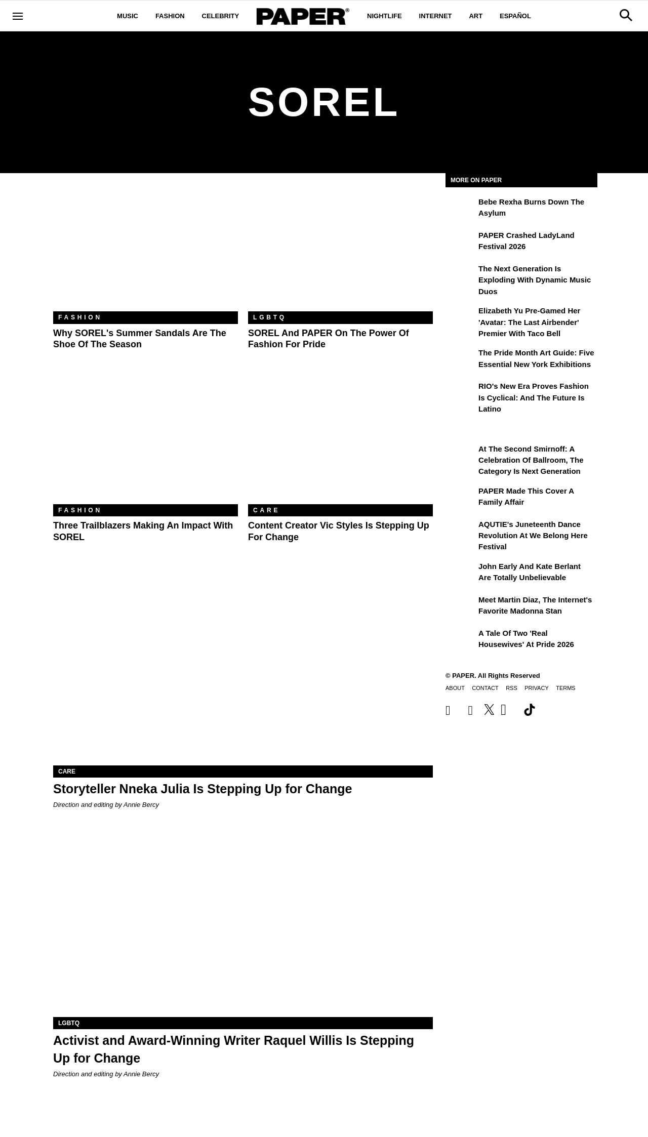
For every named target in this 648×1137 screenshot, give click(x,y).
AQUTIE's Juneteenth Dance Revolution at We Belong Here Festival (533, 535)
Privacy (536, 688)
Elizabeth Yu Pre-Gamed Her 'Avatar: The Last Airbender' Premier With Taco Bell (529, 322)
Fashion (170, 16)
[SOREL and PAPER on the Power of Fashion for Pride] (340, 249)
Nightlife (384, 16)
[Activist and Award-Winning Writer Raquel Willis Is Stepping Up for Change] (243, 922)
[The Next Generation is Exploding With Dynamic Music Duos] (460, 276)
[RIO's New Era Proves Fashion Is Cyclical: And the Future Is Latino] (460, 393)
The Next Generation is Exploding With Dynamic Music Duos (534, 280)
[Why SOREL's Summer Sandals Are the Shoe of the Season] (145, 249)
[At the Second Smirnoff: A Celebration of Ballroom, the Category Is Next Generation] (460, 456)
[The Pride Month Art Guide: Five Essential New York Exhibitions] (460, 360)
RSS (511, 688)
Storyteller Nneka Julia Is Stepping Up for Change (202, 789)
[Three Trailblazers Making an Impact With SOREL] (145, 442)
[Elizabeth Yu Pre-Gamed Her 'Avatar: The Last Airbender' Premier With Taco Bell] (460, 318)
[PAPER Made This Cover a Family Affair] (460, 498)
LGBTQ (270, 317)
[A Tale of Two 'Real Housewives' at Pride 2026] (460, 640)
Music (127, 16)
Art (475, 16)
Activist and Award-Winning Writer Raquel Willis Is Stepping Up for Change (233, 1049)
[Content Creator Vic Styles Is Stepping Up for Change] (340, 442)
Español (515, 16)
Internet (435, 16)
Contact (485, 688)
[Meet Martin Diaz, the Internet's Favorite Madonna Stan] (460, 607)
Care (266, 510)
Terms (566, 688)
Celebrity (220, 16)
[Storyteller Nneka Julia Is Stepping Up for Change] (243, 670)
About (455, 688)
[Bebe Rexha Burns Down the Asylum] (460, 209)
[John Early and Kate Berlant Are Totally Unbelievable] (460, 573)
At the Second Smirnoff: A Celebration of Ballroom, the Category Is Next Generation (531, 460)
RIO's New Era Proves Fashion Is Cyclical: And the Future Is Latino (533, 397)
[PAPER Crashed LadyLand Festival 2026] (460, 242)
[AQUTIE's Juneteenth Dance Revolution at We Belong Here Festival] (460, 531)
